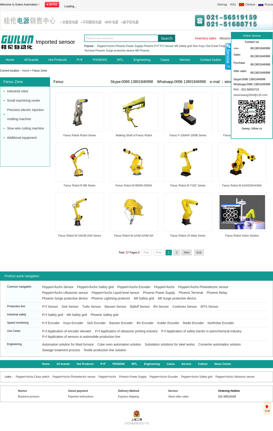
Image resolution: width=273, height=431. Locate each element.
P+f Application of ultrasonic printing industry (126, 331)
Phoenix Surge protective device (114, 50)
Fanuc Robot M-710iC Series (188, 185)
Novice (22, 390)
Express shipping (128, 396)
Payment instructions (80, 396)
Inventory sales (205, 38)
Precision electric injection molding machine (25, 114)
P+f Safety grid (52, 315)
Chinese (250, 4)
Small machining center (23, 100)
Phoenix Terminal (191, 292)
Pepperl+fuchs (106, 46)
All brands (31, 60)
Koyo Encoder (73, 323)
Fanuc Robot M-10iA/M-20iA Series (79, 235)
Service (184, 60)
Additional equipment (22, 137)
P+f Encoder (51, 323)
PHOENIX (100, 60)
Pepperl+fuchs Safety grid (95, 287)
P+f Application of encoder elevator (66, 331)
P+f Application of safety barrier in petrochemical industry (201, 331)
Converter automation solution (219, 344)
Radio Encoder (193, 323)
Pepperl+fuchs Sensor (57, 287)
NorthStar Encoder (220, 323)
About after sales (178, 396)
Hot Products (57, 60)
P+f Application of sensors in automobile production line (81, 336)
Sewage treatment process (61, 350)
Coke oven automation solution (119, 344)
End (199, 252)
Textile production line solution (104, 350)
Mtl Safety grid (183, 46)
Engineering (142, 60)
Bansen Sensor (115, 306)
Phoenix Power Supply (129, 46)
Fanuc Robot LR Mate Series (188, 235)
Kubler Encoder (168, 323)
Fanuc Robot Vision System (242, 235)
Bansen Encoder (121, 323)
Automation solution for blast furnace (68, 344)
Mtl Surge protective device (177, 298)
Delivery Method (128, 390)
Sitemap (222, 4)
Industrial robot (17, 91)
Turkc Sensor (91, 306)
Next (187, 252)
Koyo (202, 46)
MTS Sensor (209, 306)
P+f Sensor (167, 46)
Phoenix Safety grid (104, 315)
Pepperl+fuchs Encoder (134, 287)
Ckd (207, 46)
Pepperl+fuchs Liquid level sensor (115, 292)
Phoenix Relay (217, 292)
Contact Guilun (210, 60)
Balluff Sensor (140, 306)
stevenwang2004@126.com (251, 95)
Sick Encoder (96, 323)
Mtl (137, 50)
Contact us (252, 42)
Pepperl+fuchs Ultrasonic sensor (65, 292)
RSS (233, 4)
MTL (120, 60)
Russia (269, 4)
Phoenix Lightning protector (110, 298)
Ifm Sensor (161, 306)
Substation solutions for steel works (170, 344)
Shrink (228, 56)
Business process (28, 396)
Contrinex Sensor (184, 306)
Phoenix (148, 46)
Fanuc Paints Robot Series (79, 135)
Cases (164, 60)
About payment (78, 390)
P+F (156, 46)
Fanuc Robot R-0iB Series (79, 185)
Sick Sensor (70, 306)
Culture (203, 364)
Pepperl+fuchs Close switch (32, 376)
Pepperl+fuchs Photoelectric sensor (203, 287)
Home (10, 60)
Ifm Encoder (145, 323)
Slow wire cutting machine (25, 128)
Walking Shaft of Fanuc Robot (134, 135)
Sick (195, 46)
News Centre (223, 364)
